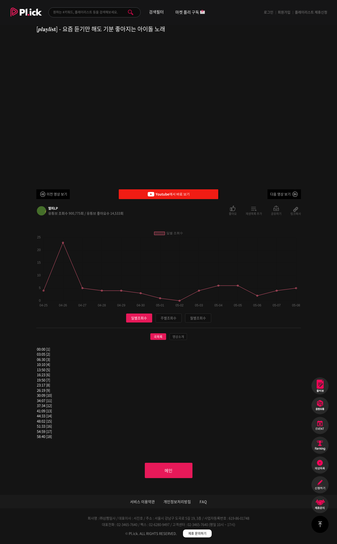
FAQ (203, 501)
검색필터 (156, 12)
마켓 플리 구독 (190, 12)
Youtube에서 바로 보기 (168, 194)
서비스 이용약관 (142, 501)
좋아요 (233, 213)
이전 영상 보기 (57, 193)
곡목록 (158, 336)
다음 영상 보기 (280, 193)
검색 (130, 12)
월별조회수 (198, 317)
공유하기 (276, 213)
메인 (168, 470)
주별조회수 (168, 317)
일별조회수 (139, 317)
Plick (26, 16)
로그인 (268, 12)
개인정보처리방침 (177, 501)
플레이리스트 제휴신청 (311, 12)
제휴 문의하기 (197, 533)
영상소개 (178, 336)
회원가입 (284, 12)
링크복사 (295, 213)
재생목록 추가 (254, 213)
